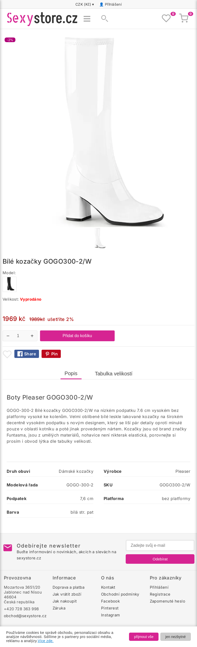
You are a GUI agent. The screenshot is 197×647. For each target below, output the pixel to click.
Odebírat (160, 559)
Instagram (110, 615)
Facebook (110, 601)
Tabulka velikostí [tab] (114, 373)
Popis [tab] (71, 373)
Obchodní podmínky (120, 594)
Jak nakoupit (65, 601)
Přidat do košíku (77, 336)
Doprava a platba (68, 587)
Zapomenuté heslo (167, 601)
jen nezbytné (175, 637)
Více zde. (46, 641)
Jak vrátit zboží (67, 594)
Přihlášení (113, 4)
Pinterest (110, 608)
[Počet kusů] (20, 335)
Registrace (160, 594)
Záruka (59, 608)
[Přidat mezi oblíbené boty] (7, 354)
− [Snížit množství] (7, 336)
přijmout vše (143, 637)
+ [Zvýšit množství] (32, 336)
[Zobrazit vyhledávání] (103, 19)
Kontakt (108, 587)
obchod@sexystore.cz (25, 615)
